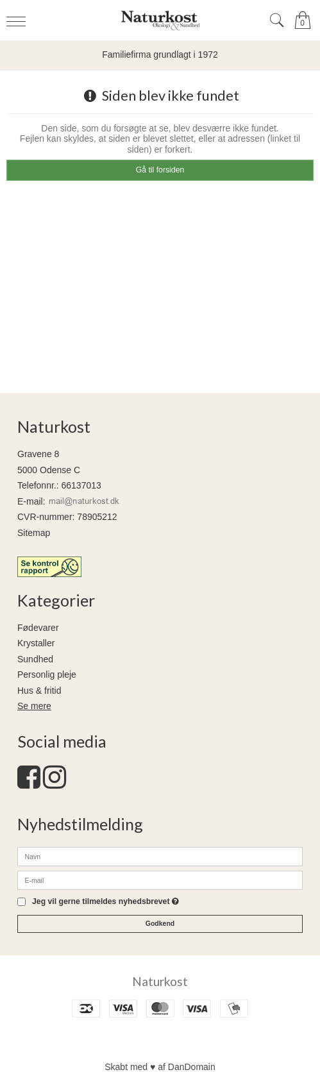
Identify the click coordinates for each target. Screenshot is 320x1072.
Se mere (34, 706)
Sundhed (35, 659)
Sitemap (33, 533)
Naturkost (160, 981)
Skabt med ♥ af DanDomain (160, 1067)
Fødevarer (38, 628)
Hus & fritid (39, 690)
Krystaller (36, 643)
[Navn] (160, 855)
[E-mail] (160, 879)
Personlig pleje (46, 674)
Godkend (160, 923)
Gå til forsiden (160, 169)
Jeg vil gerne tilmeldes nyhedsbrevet (105, 902)
